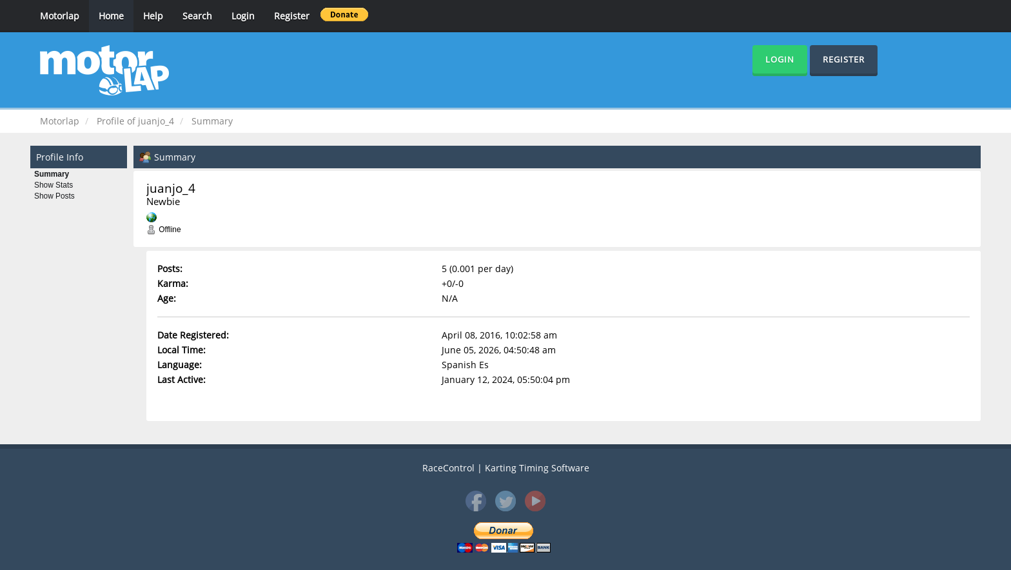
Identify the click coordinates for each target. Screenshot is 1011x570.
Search (197, 16)
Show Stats (53, 185)
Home (111, 16)
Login (243, 16)
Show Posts (54, 196)
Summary (51, 174)
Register (291, 16)
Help (153, 16)
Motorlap (59, 16)
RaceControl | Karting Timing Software (505, 468)
